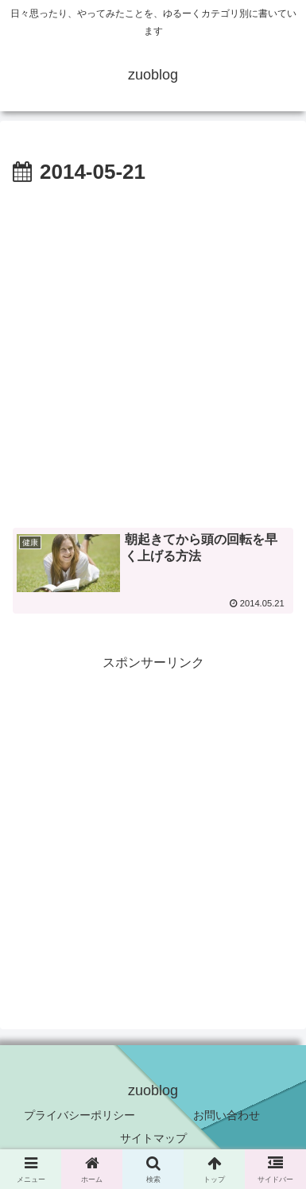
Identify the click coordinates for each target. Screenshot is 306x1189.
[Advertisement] (153, 352)
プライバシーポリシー (79, 1115)
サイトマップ (153, 1138)
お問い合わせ (226, 1115)
